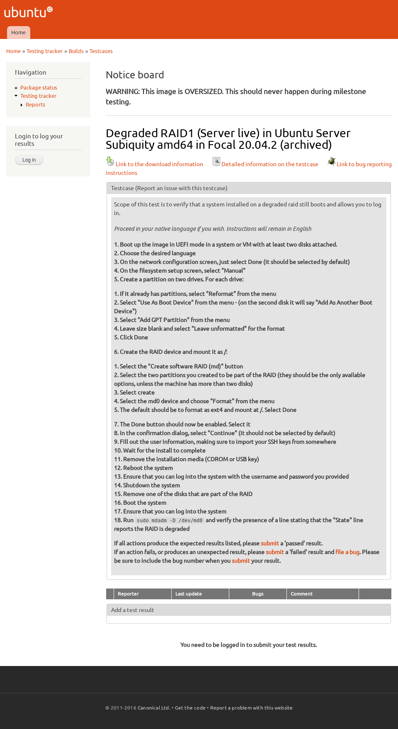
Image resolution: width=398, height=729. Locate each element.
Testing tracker (45, 51)
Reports (35, 104)
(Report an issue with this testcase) (181, 188)
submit (270, 543)
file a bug (347, 552)
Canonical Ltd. (154, 707)
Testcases (101, 51)
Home (18, 32)
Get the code (190, 707)
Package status (38, 87)
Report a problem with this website (251, 707)
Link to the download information (154, 164)
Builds (76, 51)
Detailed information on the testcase (264, 164)
